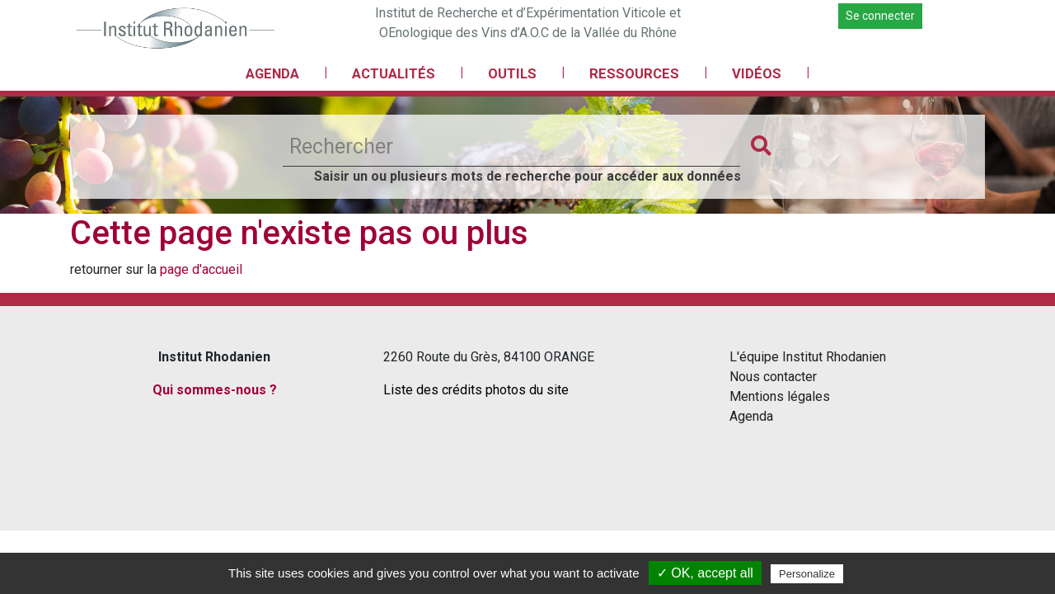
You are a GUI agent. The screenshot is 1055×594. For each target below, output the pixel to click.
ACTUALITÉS (393, 74)
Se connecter (880, 15)
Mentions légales (779, 396)
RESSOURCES (634, 74)
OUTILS (512, 74)
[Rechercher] (511, 147)
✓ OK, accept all (705, 573)
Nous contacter (773, 376)
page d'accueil (201, 269)
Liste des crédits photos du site (476, 390)
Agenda (751, 416)
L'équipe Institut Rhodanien (807, 357)
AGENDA (272, 74)
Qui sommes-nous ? (214, 390)
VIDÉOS (756, 74)
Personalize (807, 574)
